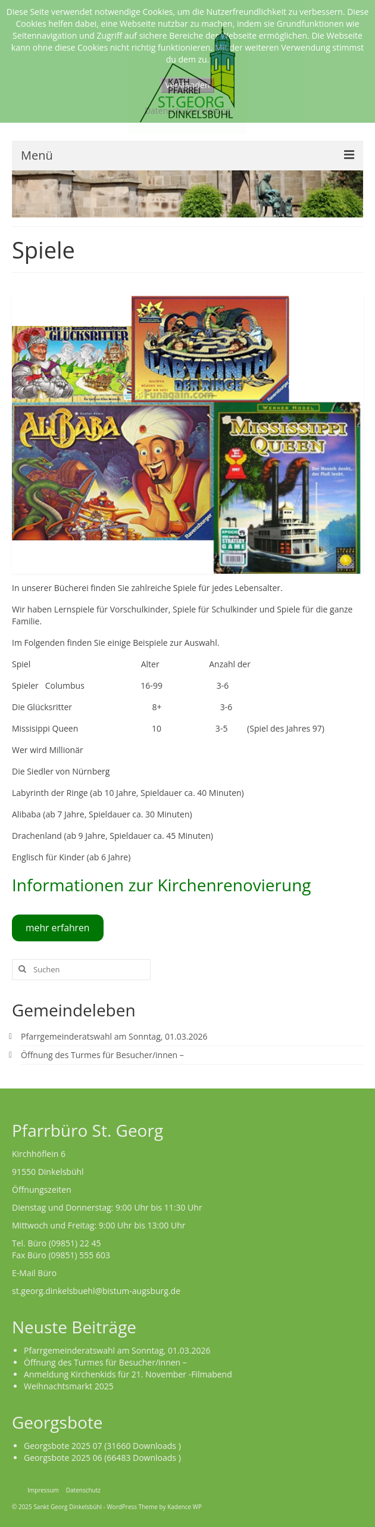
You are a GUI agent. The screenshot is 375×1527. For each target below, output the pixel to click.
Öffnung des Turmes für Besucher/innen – (102, 1054)
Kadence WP (184, 1507)
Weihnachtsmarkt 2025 (69, 1386)
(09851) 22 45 (75, 1243)
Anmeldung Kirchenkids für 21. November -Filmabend (128, 1374)
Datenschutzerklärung (187, 110)
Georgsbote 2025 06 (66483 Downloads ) (102, 1457)
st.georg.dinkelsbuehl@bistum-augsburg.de (96, 1290)
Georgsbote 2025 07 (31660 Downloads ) (102, 1445)
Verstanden (187, 85)
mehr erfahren (58, 927)
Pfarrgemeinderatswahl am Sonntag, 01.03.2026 (114, 1036)
